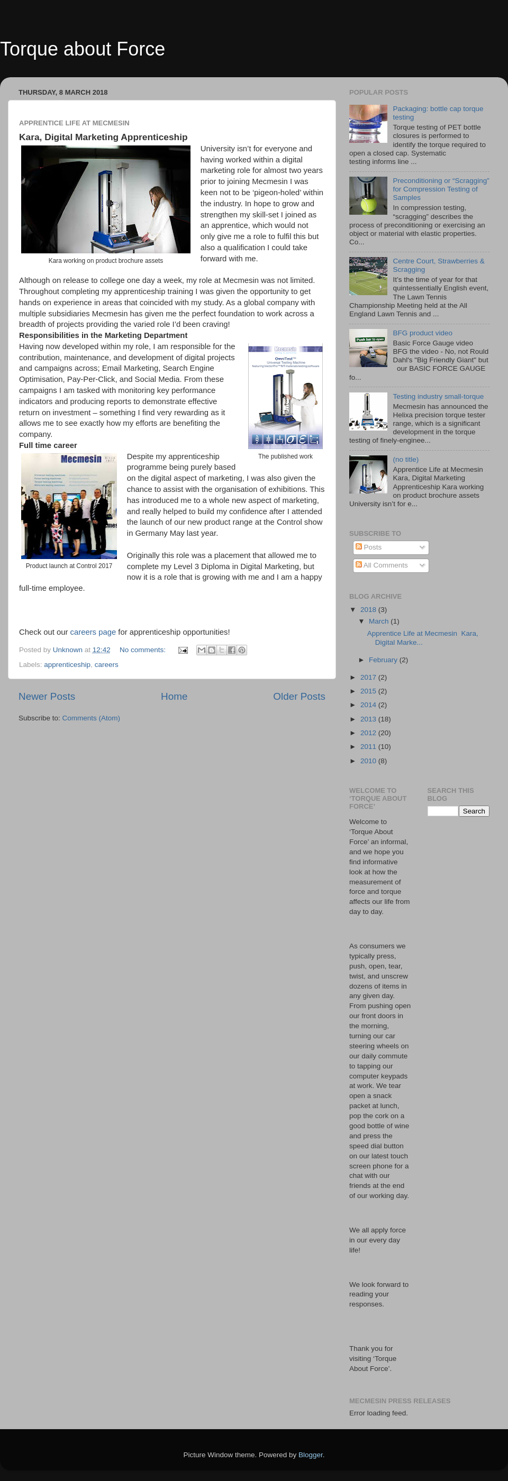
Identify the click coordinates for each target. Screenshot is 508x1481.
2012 (369, 733)
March (380, 621)
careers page (93, 632)
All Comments (382, 565)
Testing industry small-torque (438, 396)
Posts (369, 547)
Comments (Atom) (91, 718)
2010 (369, 761)
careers (107, 665)
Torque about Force (82, 49)
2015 (369, 691)
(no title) (406, 459)
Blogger (310, 1455)
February (384, 660)
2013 (369, 719)
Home (174, 696)
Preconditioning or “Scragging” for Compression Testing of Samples (441, 189)
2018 (369, 610)
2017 (369, 677)
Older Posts (299, 696)
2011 (369, 747)
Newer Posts (47, 696)
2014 (369, 705)
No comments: (144, 650)
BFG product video (422, 333)
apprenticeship (67, 665)
